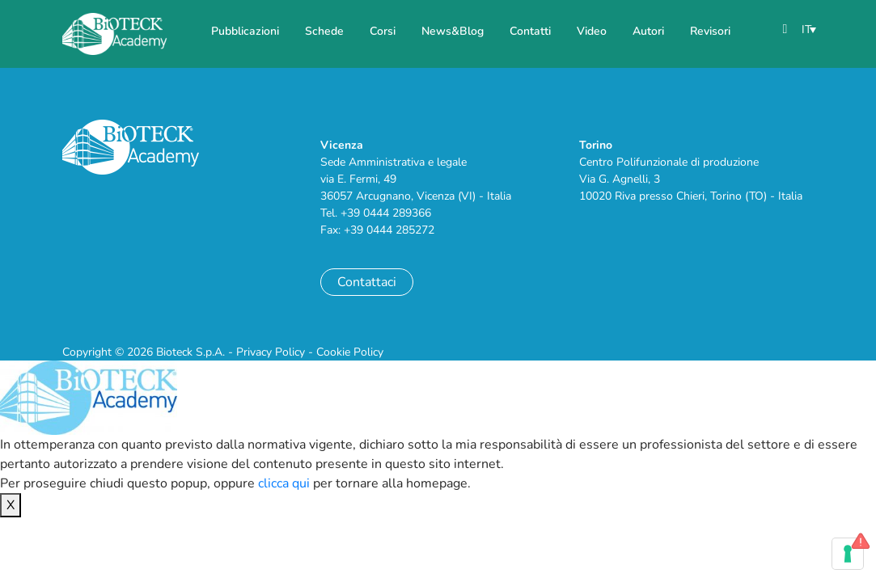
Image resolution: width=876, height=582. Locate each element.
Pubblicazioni (245, 31)
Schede (324, 31)
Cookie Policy (349, 352)
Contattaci (366, 282)
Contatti (530, 31)
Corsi (383, 31)
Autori (648, 31)
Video (592, 31)
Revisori (710, 31)
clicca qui (284, 483)
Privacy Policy (270, 352)
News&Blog (452, 31)
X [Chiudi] (10, 505)
